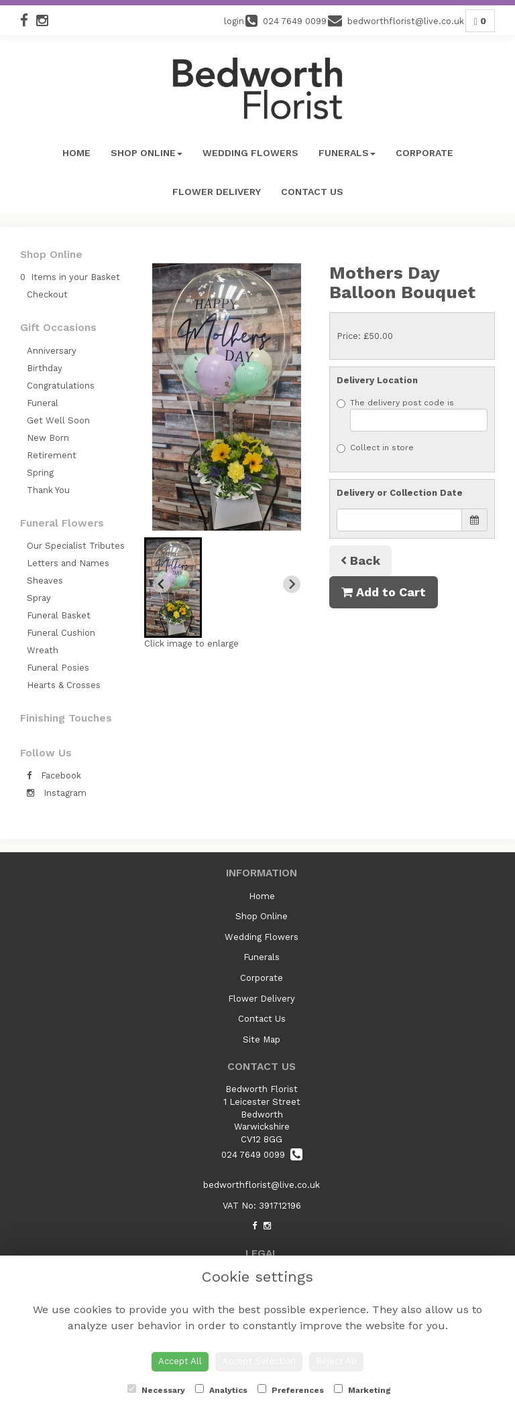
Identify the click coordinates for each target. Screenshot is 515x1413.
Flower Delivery (216, 191)
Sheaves (45, 581)
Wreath (42, 650)
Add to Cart (383, 592)
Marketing (362, 1389)
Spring (40, 473)
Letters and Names (68, 563)
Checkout (47, 294)
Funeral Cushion (61, 633)
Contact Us (312, 191)
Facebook (54, 775)
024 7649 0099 (261, 1155)
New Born (48, 438)
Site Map (261, 1039)
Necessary (156, 1389)
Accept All (180, 1361)
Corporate (424, 152)
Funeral (42, 403)
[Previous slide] (161, 584)
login (234, 21)
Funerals (347, 152)
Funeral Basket (59, 615)
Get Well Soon (58, 420)
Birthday (44, 368)
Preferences (291, 1389)
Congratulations (61, 386)
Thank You (48, 490)
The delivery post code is (412, 414)
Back (360, 560)
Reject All (336, 1361)
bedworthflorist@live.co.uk (261, 1185)
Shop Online (146, 152)
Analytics (221, 1389)
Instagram (57, 793)
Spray (39, 598)
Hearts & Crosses (64, 685)
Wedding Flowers (250, 152)
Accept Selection (259, 1361)
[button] (173, 587)
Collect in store (375, 448)
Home (76, 152)
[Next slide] (291, 584)
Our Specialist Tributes (76, 546)
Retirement (51, 455)
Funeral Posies (58, 668)
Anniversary (51, 351)
